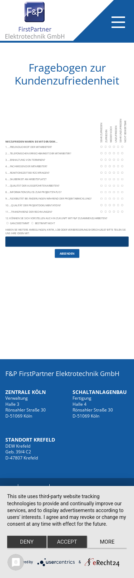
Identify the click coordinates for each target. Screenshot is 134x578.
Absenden (67, 253)
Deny (27, 542)
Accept (67, 542)
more (107, 542)
